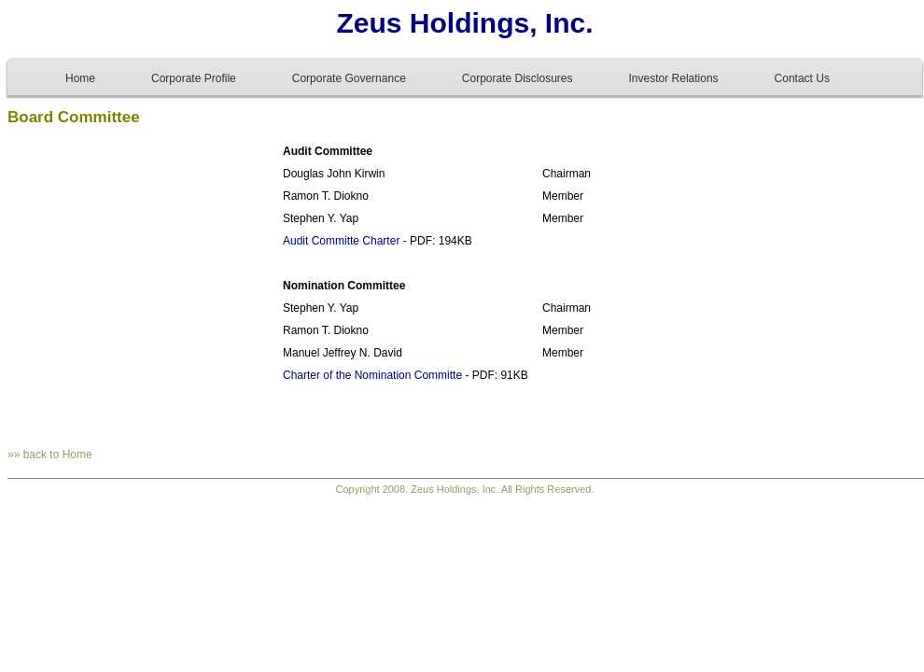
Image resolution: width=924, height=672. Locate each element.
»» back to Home (49, 454)
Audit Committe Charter (341, 240)
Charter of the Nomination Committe (372, 375)
